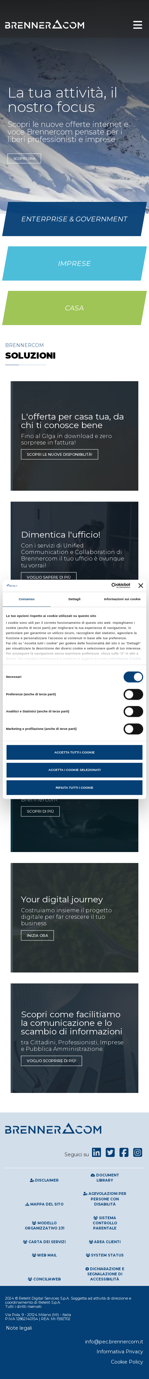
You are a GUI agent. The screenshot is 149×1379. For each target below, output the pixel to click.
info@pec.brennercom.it (114, 1342)
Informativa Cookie (124, 658)
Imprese (74, 263)
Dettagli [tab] (74, 599)
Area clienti (105, 1242)
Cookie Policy (127, 1362)
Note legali (19, 1328)
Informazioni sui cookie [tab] (122, 599)
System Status (105, 1255)
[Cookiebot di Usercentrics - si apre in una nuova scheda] (100, 586)
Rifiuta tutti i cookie (74, 787)
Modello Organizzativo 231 (44, 1225)
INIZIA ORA (37, 935)
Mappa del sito (44, 1204)
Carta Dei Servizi (44, 1242)
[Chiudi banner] (140, 585)
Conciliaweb (44, 1279)
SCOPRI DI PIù (40, 811)
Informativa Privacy (119, 1352)
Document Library (105, 1178)
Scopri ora (24, 158)
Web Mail (44, 1255)
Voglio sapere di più (49, 577)
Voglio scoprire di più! (51, 1061)
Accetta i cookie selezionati (74, 770)
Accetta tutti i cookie (74, 752)
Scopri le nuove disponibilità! (59, 454)
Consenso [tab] (27, 599)
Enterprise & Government (74, 219)
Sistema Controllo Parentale (105, 1223)
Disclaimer (44, 1180)
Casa (74, 308)
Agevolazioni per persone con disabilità (104, 1199)
